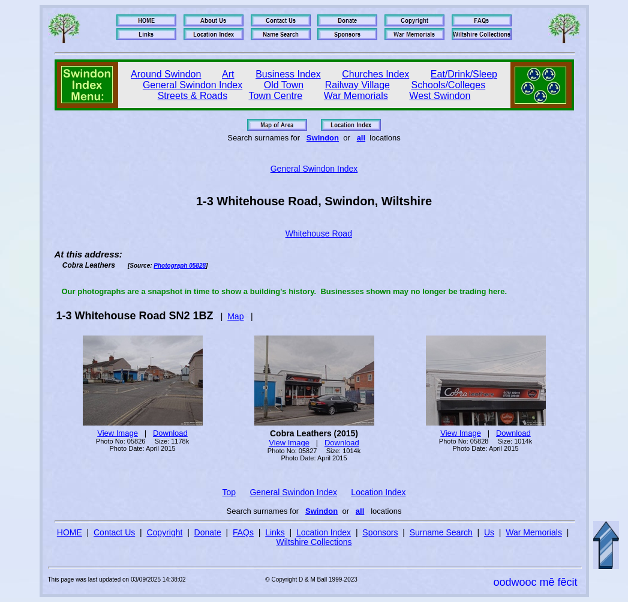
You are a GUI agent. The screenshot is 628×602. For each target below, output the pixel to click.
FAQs (243, 532)
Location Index (378, 492)
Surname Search (441, 532)
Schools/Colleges (448, 85)
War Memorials (356, 96)
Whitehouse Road (319, 233)
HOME (69, 532)
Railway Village (357, 85)
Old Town (284, 85)
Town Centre (275, 96)
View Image (117, 433)
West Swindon (439, 96)
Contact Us (114, 532)
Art (228, 74)
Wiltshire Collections (313, 542)
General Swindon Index (192, 85)
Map (235, 316)
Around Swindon (166, 74)
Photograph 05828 (180, 265)
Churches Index (375, 74)
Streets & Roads (193, 96)
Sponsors (380, 532)
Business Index (288, 74)
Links (275, 532)
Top (229, 492)
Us (489, 532)
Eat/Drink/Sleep (464, 74)
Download (170, 433)
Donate (207, 532)
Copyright (164, 532)
